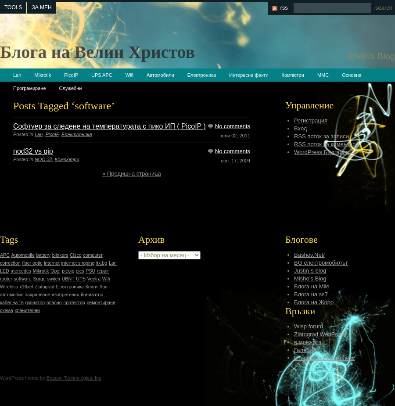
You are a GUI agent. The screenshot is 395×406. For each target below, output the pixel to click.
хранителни (27, 310)
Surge (39, 278)
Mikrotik (42, 75)
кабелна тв (12, 302)
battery (43, 255)
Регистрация (310, 120)
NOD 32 (43, 159)
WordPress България (321, 152)
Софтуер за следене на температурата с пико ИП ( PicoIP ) (109, 126)
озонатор (35, 302)
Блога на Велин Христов (97, 52)
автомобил (12, 294)
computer (92, 255)
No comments (232, 126)
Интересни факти (248, 75)
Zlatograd (44, 286)
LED (4, 270)
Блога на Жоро (314, 302)
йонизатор (92, 294)
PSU (90, 270)
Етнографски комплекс (324, 358)
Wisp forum (308, 326)
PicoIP (71, 75)
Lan (17, 75)
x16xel (26, 286)
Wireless (9, 286)
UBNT (68, 278)
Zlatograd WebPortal (320, 334)
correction (10, 263)
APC (5, 255)
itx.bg (101, 263)
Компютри (293, 75)
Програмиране (29, 88)
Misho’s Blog (310, 278)
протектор (74, 302)
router (6, 278)
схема (6, 310)
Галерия (305, 350)
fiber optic (32, 263)
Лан (103, 286)
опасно (54, 302)
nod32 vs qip (33, 151)
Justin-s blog (310, 270)
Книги (92, 286)
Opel (55, 270)
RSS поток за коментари (326, 144)
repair (103, 270)
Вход (300, 128)
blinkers (60, 255)
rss (283, 7)
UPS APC (101, 75)
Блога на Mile (312, 286)
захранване (37, 294)
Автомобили (160, 75)
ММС (323, 75)
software (22, 278)
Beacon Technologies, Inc (74, 378)
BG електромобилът (321, 262)
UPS (81, 278)
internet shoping (77, 263)
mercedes (21, 270)
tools (13, 7)
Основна (351, 75)
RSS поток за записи (321, 136)
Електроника (201, 75)
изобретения (65, 294)
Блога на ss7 (311, 294)
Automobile (23, 255)
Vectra (94, 278)
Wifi (129, 75)
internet (52, 263)
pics (80, 270)
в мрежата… (310, 342)
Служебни (70, 88)
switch (53, 278)
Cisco (76, 255)
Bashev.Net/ (309, 255)
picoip (68, 270)
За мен (41, 7)
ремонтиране (100, 302)
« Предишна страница (131, 173)
